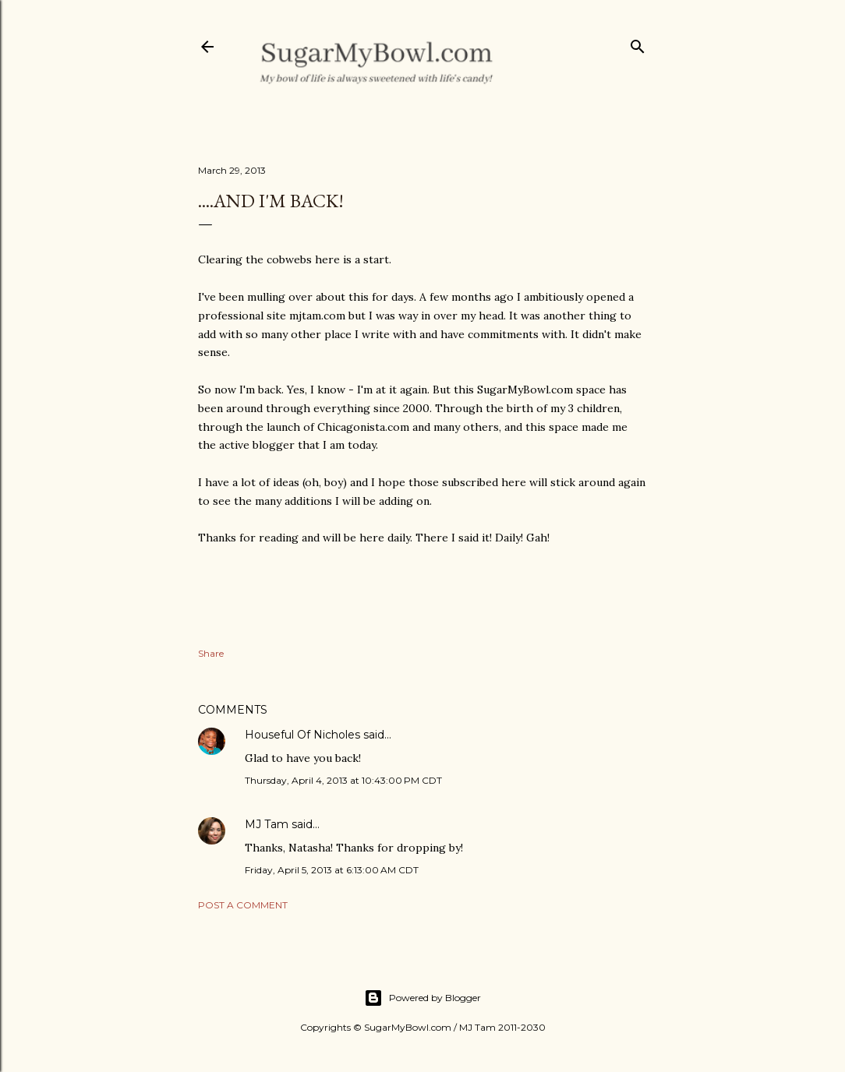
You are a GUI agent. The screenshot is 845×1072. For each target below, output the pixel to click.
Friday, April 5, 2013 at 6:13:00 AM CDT (332, 870)
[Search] (637, 43)
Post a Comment (243, 905)
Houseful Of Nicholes (302, 735)
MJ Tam (266, 824)
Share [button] (211, 653)
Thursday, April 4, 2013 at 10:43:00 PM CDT (343, 780)
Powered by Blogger (422, 998)
